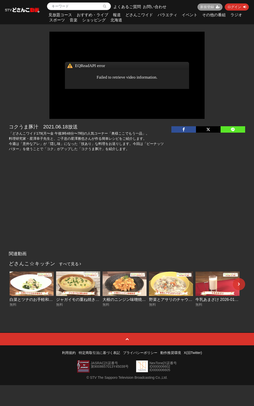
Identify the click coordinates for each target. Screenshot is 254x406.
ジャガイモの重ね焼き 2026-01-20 (86, 299)
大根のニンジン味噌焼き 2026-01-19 (135, 299)
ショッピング (94, 20)
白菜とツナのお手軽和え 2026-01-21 (42, 299)
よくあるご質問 (127, 7)
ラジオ (236, 15)
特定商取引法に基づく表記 (99, 353)
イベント (189, 15)
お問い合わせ (154, 7)
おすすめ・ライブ (92, 15)
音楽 (73, 20)
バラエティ (167, 15)
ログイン (236, 7)
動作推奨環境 (170, 353)
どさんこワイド (139, 15)
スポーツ (57, 20)
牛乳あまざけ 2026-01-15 (217, 299)
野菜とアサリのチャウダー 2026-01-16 (183, 299)
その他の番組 (214, 15)
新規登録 (210, 7)
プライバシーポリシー (140, 353)
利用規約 (69, 353)
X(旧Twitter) (193, 353)
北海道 (116, 20)
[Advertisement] (127, 212)
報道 (117, 15)
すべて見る (70, 264)
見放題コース (60, 15)
